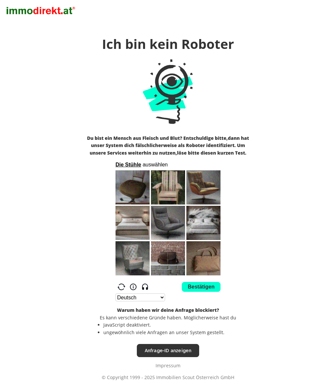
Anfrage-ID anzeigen (168, 350)
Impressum (168, 365)
